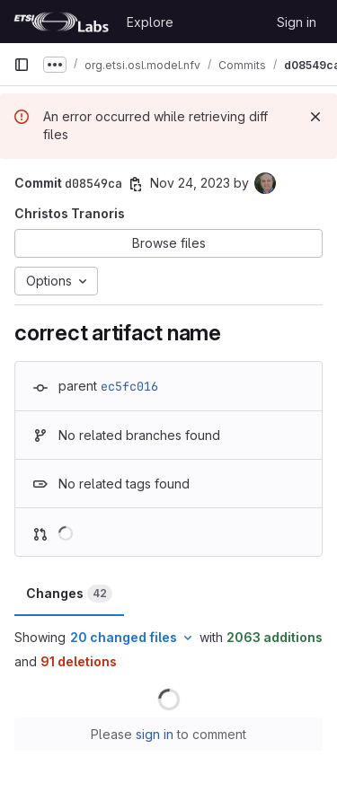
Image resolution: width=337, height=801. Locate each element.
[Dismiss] (315, 117)
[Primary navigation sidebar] (21, 64)
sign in (154, 734)
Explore (150, 22)
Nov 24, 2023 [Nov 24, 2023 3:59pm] (190, 182)
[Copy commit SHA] (135, 184)
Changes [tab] (69, 594)
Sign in (296, 22)
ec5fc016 (129, 386)
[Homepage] (61, 21)
